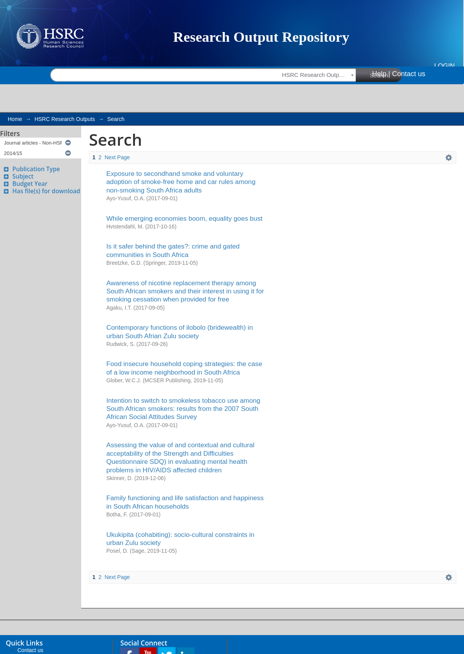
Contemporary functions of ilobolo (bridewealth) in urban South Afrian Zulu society (179, 331)
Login (444, 66)
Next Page (117, 157)
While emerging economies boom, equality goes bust (184, 218)
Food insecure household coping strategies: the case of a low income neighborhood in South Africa (184, 368)
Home (15, 119)
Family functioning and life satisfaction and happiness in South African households (185, 502)
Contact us (408, 74)
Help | (381, 74)
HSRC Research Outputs (64, 119)
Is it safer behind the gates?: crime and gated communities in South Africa (173, 250)
